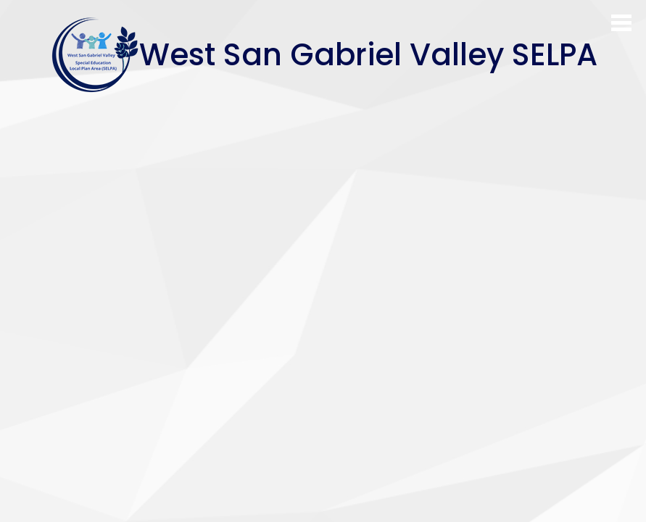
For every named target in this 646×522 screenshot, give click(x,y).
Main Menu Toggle (621, 22)
